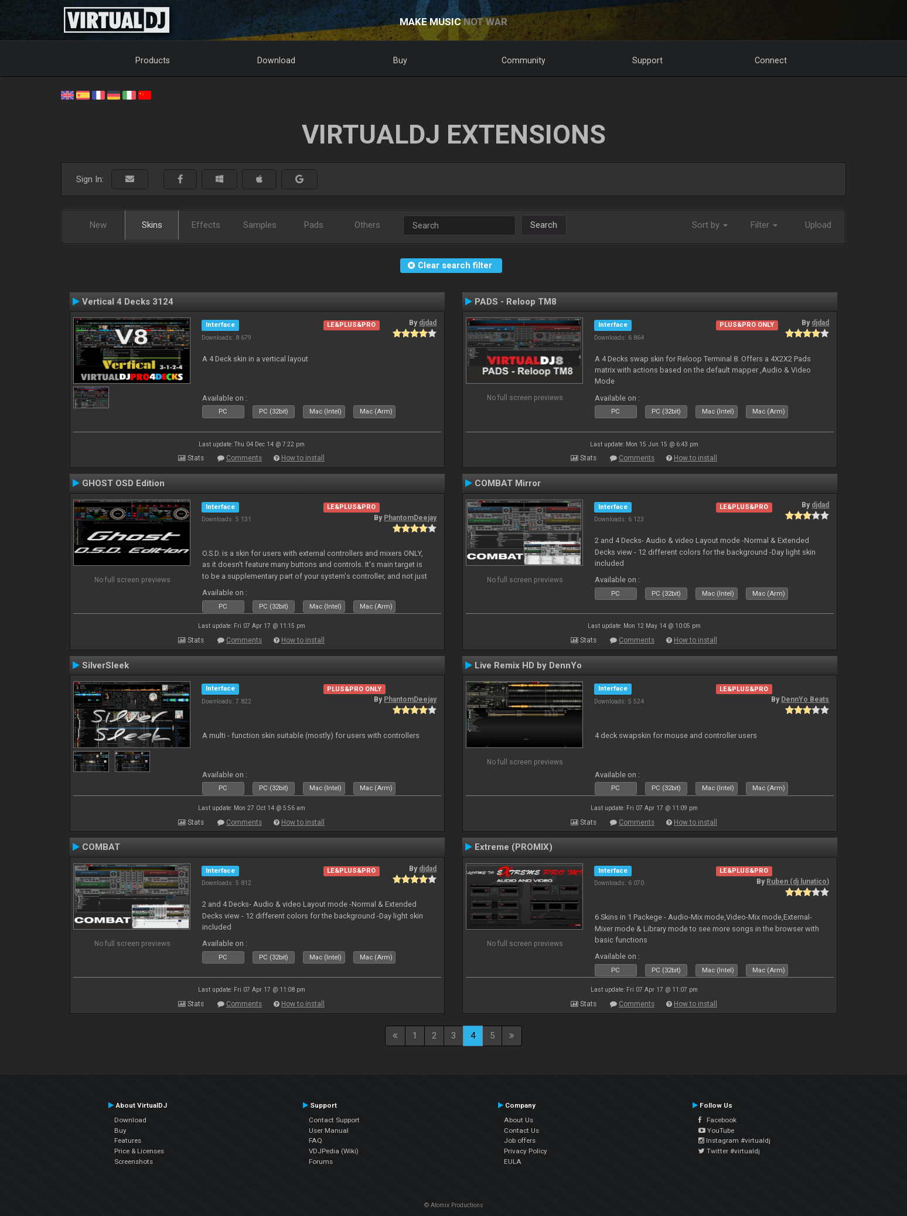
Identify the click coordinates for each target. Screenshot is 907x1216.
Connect (771, 60)
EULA (512, 1161)
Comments (244, 458)
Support (647, 60)
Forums (321, 1161)
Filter (764, 225)
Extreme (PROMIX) (514, 847)
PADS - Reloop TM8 (516, 301)
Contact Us (521, 1130)
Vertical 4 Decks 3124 (127, 301)
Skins (152, 225)
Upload (818, 225)
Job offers (520, 1140)
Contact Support (334, 1120)
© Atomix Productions (453, 1205)
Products (152, 60)
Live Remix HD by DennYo (528, 665)
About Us (518, 1120)
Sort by (710, 225)
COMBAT (101, 847)
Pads (313, 225)
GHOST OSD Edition (123, 483)
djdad (428, 323)
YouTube (716, 1130)
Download (276, 60)
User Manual (329, 1130)
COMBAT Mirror (508, 483)
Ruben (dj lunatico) (797, 881)
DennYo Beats (805, 699)
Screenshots (133, 1161)
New (98, 225)
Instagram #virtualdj (734, 1140)
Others (367, 225)
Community (523, 60)
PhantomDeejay (410, 518)
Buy (400, 60)
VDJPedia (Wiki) (334, 1151)
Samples (260, 225)
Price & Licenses (139, 1151)
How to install (303, 458)
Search (543, 225)
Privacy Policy (525, 1151)
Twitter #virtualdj (729, 1151)
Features (127, 1140)
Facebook (717, 1120)
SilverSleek (105, 665)
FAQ (315, 1140)
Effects (206, 225)
